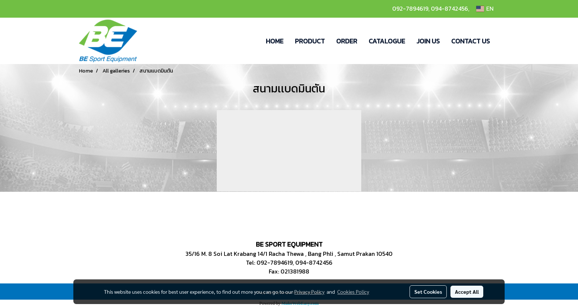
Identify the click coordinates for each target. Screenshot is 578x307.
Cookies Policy (353, 291)
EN (485, 8)
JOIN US (428, 41)
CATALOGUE (387, 41)
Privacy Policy (309, 291)
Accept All (467, 291)
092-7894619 (410, 8)
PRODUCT (310, 41)
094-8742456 (449, 8)
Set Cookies (428, 291)
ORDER (346, 41)
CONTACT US (470, 41)
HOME (274, 41)
